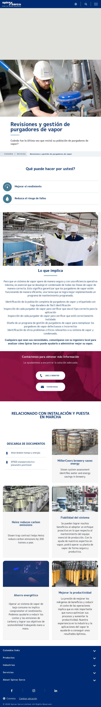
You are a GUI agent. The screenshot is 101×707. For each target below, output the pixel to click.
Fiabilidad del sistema (75, 517)
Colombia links (11, 650)
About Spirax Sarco (14, 679)
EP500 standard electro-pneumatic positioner (23, 463)
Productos (9, 657)
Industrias (9, 665)
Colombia (8, 154)
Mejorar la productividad (75, 592)
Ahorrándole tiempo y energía (25, 452)
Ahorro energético (26, 595)
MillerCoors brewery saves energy (75, 462)
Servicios (21, 154)
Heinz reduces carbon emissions (26, 523)
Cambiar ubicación (28, 698)
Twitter (12, 690)
